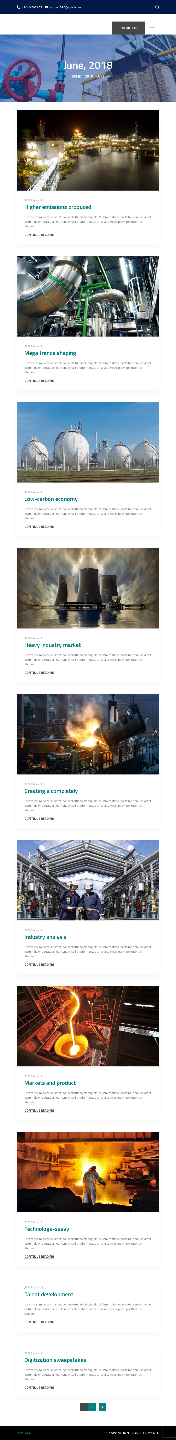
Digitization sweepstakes (55, 1359)
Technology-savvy (46, 1228)
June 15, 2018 (33, 199)
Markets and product (50, 1082)
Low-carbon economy (51, 498)
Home (76, 76)
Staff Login (24, 1433)
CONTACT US (128, 28)
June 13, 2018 (33, 637)
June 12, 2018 (33, 1352)
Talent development (48, 1294)
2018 (89, 76)
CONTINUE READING (39, 235)
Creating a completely (51, 790)
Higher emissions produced (57, 206)
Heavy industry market (52, 644)
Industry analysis (45, 936)
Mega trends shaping (50, 352)
